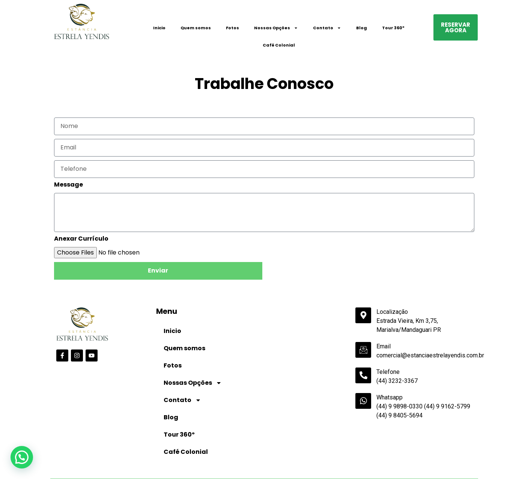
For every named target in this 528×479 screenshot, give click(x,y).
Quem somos (196, 28)
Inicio (159, 28)
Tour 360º (393, 28)
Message (68, 185)
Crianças (275, 456)
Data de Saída (139, 456)
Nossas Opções (276, 28)
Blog (361, 28)
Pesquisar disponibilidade (441, 468)
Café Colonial (279, 45)
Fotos (232, 28)
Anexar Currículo (81, 239)
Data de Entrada (71, 456)
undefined (227, 468)
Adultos (203, 456)
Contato (327, 28)
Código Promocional (359, 456)
